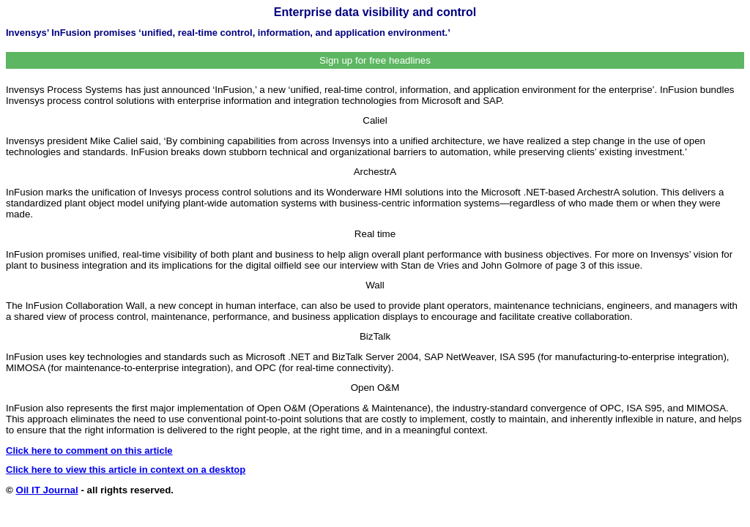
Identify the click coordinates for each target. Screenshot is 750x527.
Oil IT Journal (47, 490)
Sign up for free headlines (375, 60)
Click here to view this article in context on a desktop (125, 469)
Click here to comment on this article (89, 450)
